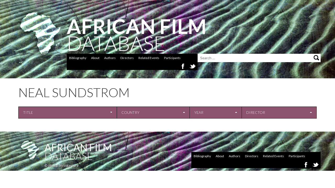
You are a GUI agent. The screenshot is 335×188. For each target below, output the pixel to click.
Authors (110, 58)
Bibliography (77, 58)
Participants (172, 58)
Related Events (148, 58)
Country (130, 112)
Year (198, 112)
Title (28, 112)
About (95, 58)
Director (255, 112)
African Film (78, 147)
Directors (127, 58)
